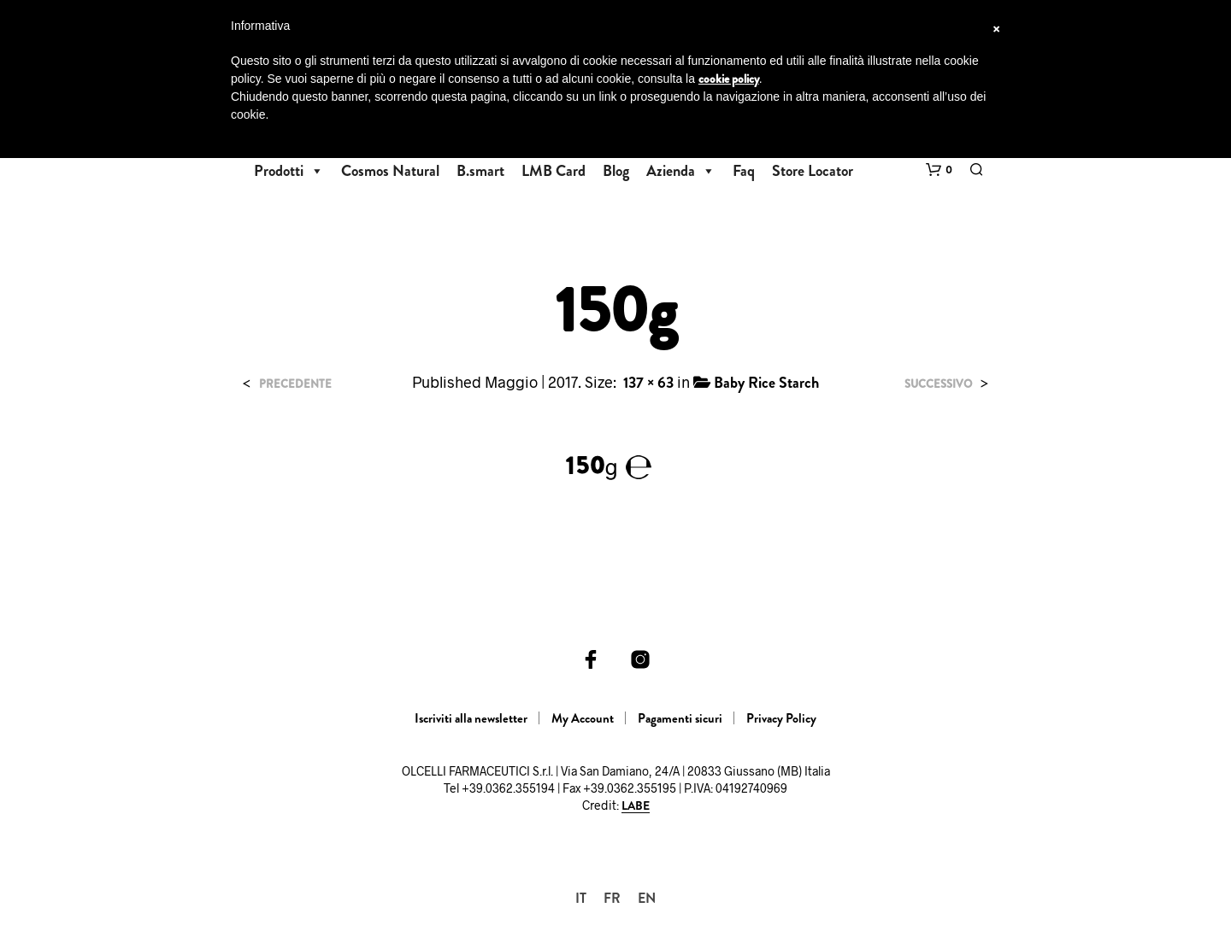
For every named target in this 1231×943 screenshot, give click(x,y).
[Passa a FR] (612, 898)
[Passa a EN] (646, 898)
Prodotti (289, 171)
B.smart (480, 171)
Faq (744, 171)
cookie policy (728, 78)
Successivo (938, 384)
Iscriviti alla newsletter (471, 718)
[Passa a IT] (581, 898)
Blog (616, 171)
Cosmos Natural (390, 171)
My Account (582, 718)
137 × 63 (648, 383)
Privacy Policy (781, 718)
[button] (939, 170)
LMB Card (553, 171)
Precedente (295, 384)
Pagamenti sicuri (680, 718)
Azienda (681, 171)
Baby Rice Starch (766, 383)
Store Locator (812, 171)
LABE (635, 806)
